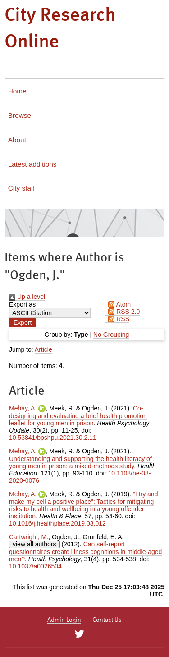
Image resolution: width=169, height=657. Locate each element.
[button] (22, 322)
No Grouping (111, 334)
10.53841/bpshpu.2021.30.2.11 (52, 437)
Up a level (27, 296)
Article (43, 349)
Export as (22, 304)
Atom (118, 304)
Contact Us (107, 620)
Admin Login (64, 620)
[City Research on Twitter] (80, 634)
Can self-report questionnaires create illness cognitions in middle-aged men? (85, 552)
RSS (117, 318)
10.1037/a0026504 (35, 566)
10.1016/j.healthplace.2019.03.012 (57, 523)
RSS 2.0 (122, 311)
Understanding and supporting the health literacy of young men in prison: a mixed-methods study (80, 462)
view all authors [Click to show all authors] (34, 544)
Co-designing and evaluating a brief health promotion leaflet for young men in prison (78, 416)
